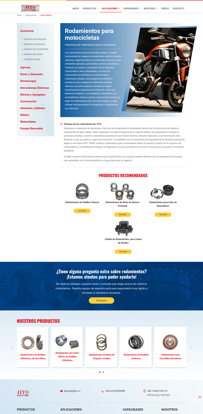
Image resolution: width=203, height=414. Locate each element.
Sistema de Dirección (34, 44)
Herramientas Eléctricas (34, 88)
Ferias (166, 399)
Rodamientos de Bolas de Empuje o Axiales (101, 319)
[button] (100, 335)
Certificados (168, 387)
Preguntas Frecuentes (173, 395)
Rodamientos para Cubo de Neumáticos (139, 204)
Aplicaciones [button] (110, 8)
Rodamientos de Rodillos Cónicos (76, 204)
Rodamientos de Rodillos (29, 382)
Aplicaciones (31, 15)
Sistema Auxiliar (32, 59)
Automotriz (27, 31)
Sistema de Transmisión (36, 49)
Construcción (28, 102)
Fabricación (129, 382)
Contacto (178, 8)
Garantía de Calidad (133, 387)
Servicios (167, 391)
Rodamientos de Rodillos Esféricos (135, 319)
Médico (24, 115)
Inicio (75, 8)
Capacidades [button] (130, 8)
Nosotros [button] (150, 8)
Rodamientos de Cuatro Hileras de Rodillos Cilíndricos (67, 320)
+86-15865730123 (157, 354)
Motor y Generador (31, 74)
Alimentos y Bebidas (32, 108)
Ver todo (76, 214)
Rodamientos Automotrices (31, 378)
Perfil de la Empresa (171, 382)
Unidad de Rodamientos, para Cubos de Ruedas (170, 204)
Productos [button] (89, 8)
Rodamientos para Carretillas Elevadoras (170, 319)
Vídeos (165, 8)
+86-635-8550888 (115, 354)
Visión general (169, 378)
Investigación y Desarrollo (135, 378)
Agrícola (25, 67)
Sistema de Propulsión (35, 39)
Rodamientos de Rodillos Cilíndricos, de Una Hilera (33, 319)
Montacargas (28, 81)
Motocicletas (28, 122)
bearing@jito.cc (72, 354)
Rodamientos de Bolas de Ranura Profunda (107, 204)
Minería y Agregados (33, 95)
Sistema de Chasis (33, 54)
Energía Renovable (31, 129)
